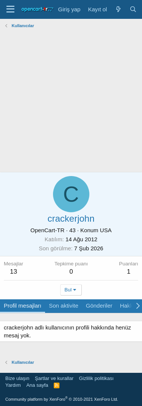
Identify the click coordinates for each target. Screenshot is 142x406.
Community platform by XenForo (61, 399)
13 (13, 271)
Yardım (13, 385)
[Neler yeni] (118, 9)
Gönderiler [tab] (99, 305)
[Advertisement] (71, 101)
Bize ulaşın (17, 378)
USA (106, 230)
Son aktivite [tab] (63, 305)
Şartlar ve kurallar (54, 378)
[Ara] (133, 9)
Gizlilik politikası (96, 378)
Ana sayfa (37, 385)
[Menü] (10, 9)
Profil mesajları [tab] (22, 305)
